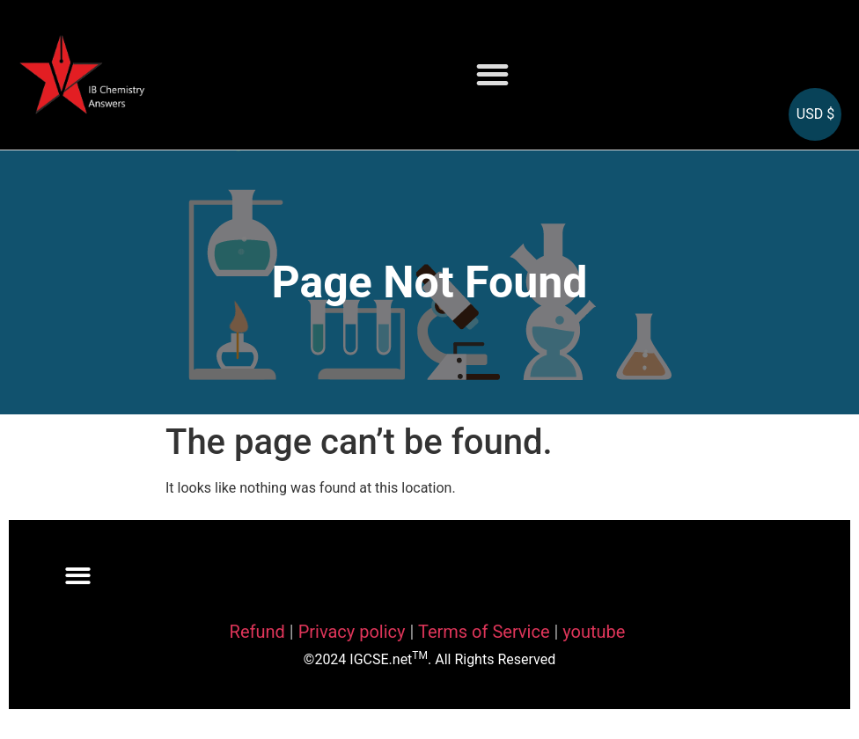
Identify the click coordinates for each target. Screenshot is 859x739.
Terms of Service (486, 631)
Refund (257, 631)
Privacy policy (352, 631)
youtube (593, 631)
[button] (492, 75)
